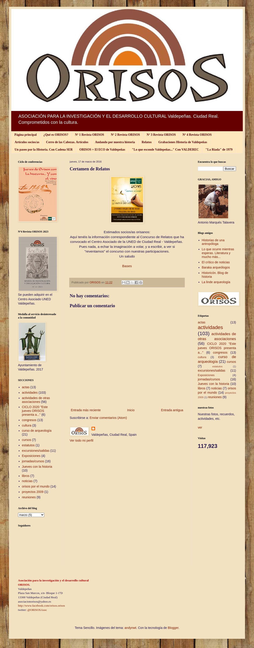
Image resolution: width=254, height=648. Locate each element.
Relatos (147, 142)
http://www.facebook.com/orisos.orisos (41, 605)
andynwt (130, 628)
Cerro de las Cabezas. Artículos (67, 142)
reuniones (29, 497)
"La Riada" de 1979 (218, 149)
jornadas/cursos (33, 461)
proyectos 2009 (33, 492)
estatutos (28, 445)
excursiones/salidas (35, 450)
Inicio (131, 410)
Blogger (173, 628)
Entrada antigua (172, 410)
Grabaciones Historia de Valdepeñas (182, 142)
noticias (27, 481)
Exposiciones (31, 456)
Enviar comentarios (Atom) (108, 418)
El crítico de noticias (216, 262)
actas (25, 387)
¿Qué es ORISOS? (55, 134)
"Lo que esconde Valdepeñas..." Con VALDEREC (165, 149)
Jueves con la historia (37, 466)
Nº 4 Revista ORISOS (197, 134)
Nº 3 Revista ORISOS (161, 134)
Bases (127, 266)
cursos (26, 440)
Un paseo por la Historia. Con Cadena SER (44, 149)
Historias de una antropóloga (213, 242)
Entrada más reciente (86, 410)
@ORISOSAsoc (37, 610)
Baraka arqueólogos (216, 267)
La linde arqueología (216, 282)
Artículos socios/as (27, 142)
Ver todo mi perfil (81, 440)
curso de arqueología (37, 430)
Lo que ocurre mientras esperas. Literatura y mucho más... (218, 253)
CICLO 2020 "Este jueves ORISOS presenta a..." (35, 410)
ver (200, 427)
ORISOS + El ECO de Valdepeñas (102, 149)
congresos (29, 420)
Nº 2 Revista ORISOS (125, 134)
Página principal (25, 134)
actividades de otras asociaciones (36, 400)
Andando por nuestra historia (115, 142)
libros (25, 476)
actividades (30, 392)
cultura (26, 425)
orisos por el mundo (36, 486)
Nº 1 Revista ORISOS (89, 134)
